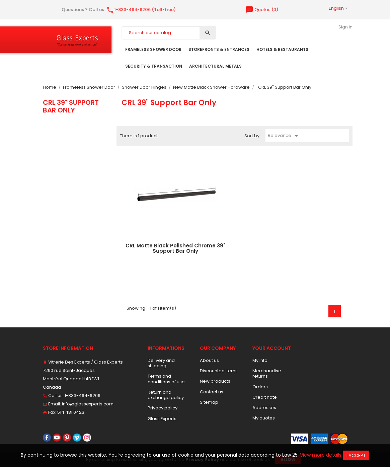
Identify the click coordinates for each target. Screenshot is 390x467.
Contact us (211, 392)
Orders (260, 387)
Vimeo (77, 438)
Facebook (47, 438)
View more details (320, 455)
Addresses (264, 407)
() (261, 9)
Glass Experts (162, 418)
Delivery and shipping (161, 363)
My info (259, 360)
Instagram (87, 438)
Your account (271, 348)
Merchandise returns (266, 373)
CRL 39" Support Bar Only (71, 106)
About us (209, 360)
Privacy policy (162, 408)
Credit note (264, 397)
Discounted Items (219, 371)
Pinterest (67, 438)
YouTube (57, 438)
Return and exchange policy (166, 395)
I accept (356, 455)
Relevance (284, 136)
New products (215, 381)
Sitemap (209, 402)
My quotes (263, 418)
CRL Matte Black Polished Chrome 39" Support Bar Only (175, 248)
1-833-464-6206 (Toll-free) (141, 9)
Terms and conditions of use (166, 379)
